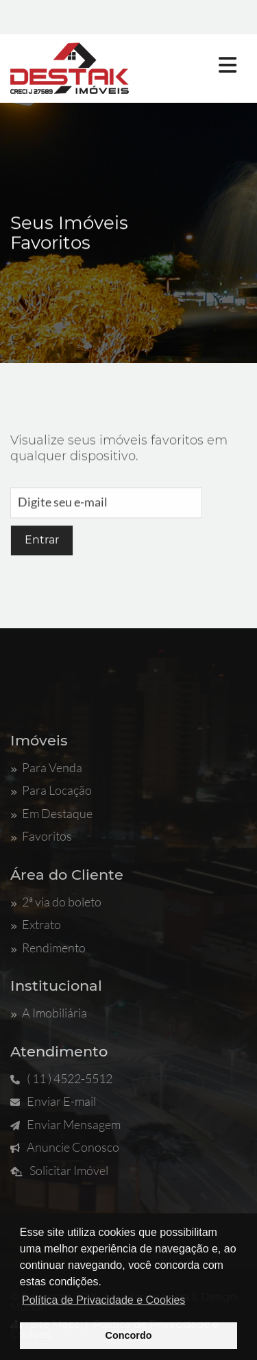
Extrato (35, 924)
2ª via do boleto (55, 901)
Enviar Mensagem (65, 1124)
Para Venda (46, 767)
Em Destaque (51, 813)
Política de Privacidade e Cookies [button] (103, 1300)
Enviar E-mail (53, 1101)
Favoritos (41, 835)
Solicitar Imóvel (59, 1170)
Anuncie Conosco (64, 1146)
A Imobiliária (48, 1012)
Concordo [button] (129, 1335)
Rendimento (48, 947)
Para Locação (51, 790)
